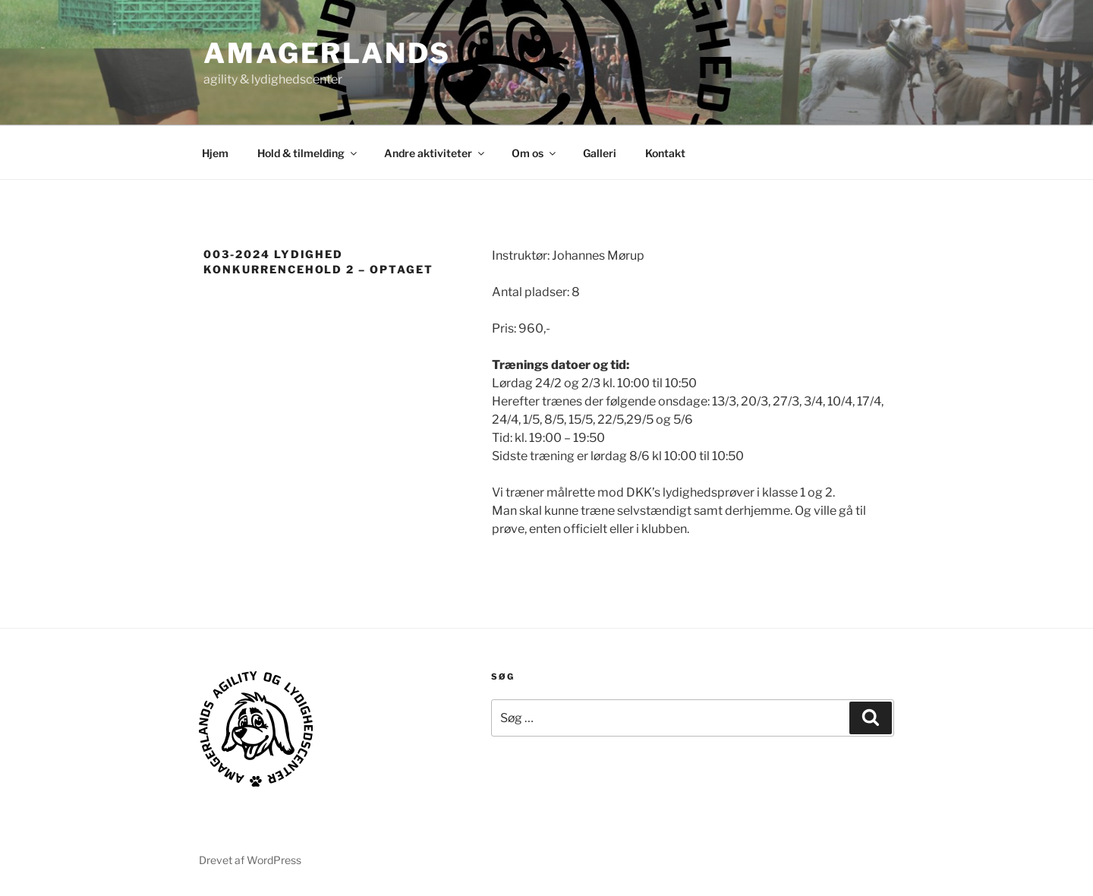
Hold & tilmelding (308, 153)
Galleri (599, 153)
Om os (535, 153)
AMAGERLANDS (327, 53)
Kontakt (665, 153)
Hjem (215, 153)
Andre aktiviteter (435, 153)
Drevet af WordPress (250, 859)
